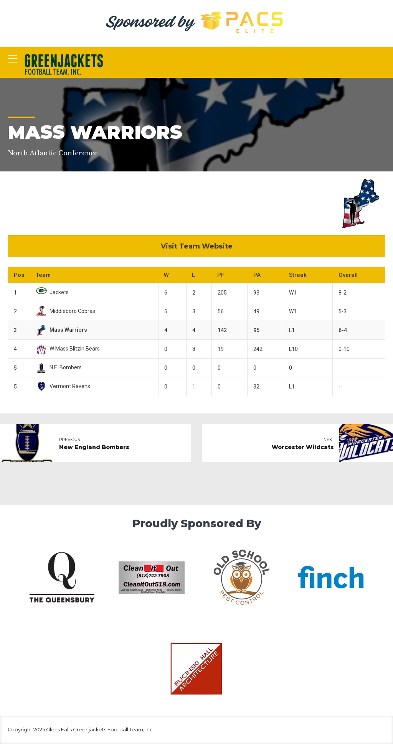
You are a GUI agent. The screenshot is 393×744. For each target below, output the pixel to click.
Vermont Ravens (63, 386)
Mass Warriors (61, 330)
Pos (19, 275)
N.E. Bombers (59, 367)
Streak (298, 275)
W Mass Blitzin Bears (68, 349)
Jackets (52, 292)
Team (43, 275)
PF (220, 275)
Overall (348, 275)
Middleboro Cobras (65, 311)
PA (257, 275)
